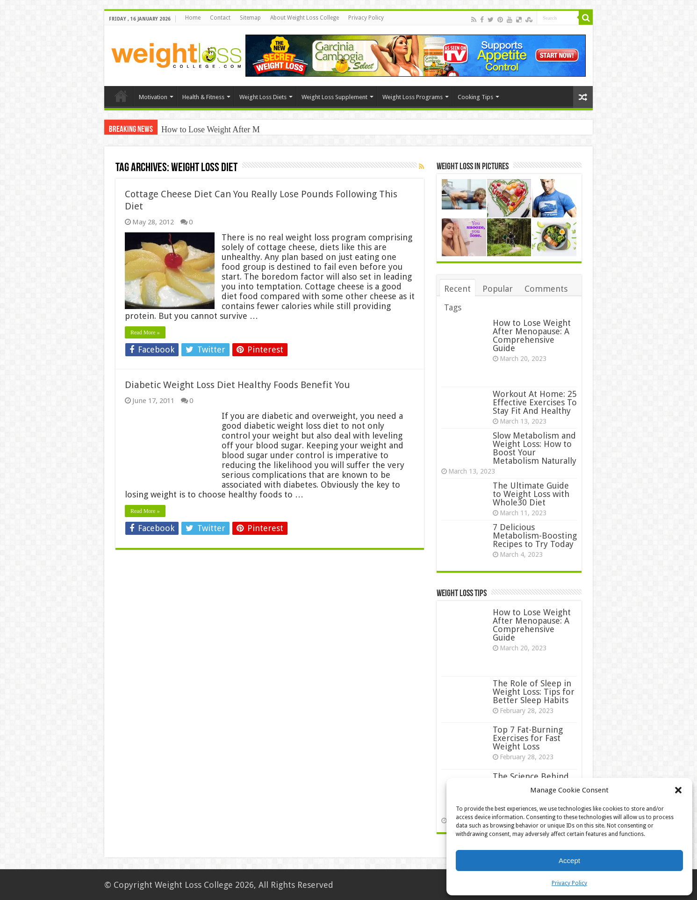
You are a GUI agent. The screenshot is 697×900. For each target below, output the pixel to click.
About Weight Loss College (304, 17)
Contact (220, 17)
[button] (678, 790)
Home (193, 17)
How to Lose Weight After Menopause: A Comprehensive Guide (532, 335)
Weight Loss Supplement (334, 97)
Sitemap (250, 17)
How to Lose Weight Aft (202, 129)
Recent (457, 289)
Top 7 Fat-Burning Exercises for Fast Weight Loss (528, 738)
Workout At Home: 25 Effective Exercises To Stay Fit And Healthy (535, 402)
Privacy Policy (569, 883)
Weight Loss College (194, 885)
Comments (546, 289)
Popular (497, 289)
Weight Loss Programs (412, 97)
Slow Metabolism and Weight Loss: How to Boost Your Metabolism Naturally (534, 448)
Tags (452, 307)
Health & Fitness (203, 97)
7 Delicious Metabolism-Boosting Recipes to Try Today (535, 535)
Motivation (153, 97)
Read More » (145, 332)
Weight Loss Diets (263, 97)
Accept (569, 860)
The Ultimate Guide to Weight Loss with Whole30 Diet (531, 494)
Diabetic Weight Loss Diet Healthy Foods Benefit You (237, 384)
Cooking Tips (475, 97)
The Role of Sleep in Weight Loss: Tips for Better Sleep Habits (534, 691)
